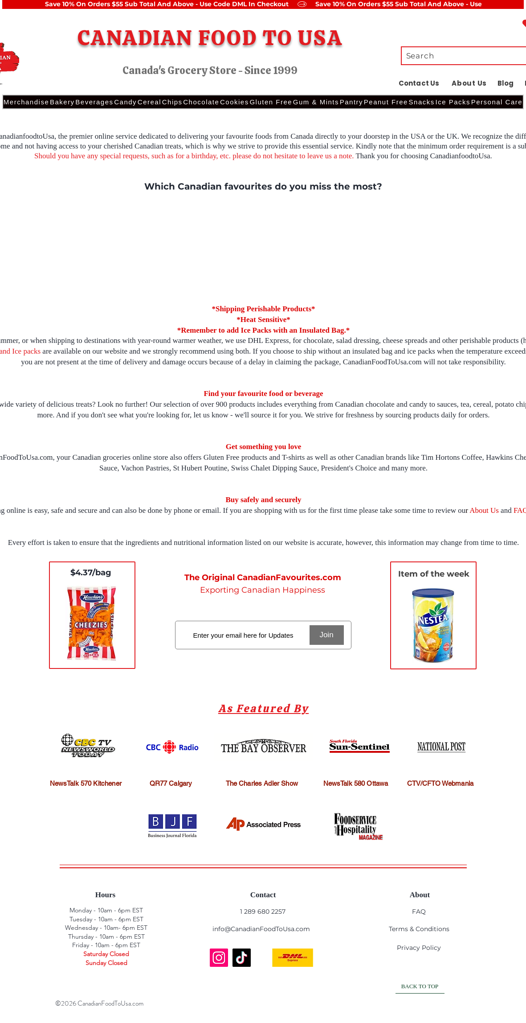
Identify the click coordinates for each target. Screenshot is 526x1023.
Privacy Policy (419, 948)
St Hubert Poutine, (202, 468)
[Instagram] (219, 958)
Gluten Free (222, 457)
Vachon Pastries (145, 468)
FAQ (419, 912)
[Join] (327, 635)
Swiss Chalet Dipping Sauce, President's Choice (305, 468)
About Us (484, 510)
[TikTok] (241, 958)
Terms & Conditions (419, 929)
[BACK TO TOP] (420, 987)
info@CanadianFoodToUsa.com (261, 929)
